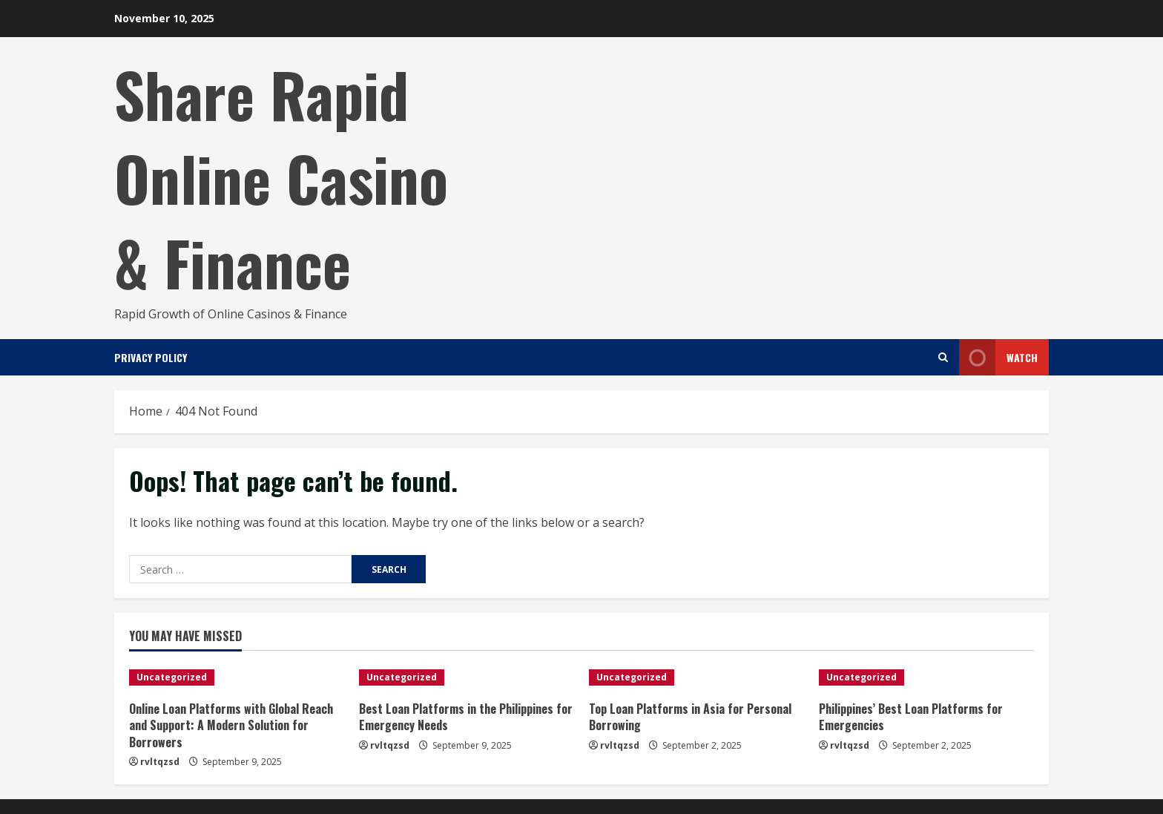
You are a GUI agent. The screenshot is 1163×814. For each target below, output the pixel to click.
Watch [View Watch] (998, 357)
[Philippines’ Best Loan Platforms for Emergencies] (926, 677)
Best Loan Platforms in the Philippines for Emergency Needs (466, 717)
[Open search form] (943, 357)
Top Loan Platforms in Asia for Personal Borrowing (690, 717)
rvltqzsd (159, 761)
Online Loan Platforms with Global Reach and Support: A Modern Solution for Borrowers (231, 725)
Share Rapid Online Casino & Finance (281, 177)
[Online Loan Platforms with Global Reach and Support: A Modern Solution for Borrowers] (236, 677)
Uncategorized (171, 677)
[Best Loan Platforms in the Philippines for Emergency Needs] (466, 677)
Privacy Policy (150, 357)
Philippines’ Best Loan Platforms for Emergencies (911, 717)
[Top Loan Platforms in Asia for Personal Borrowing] (696, 677)
